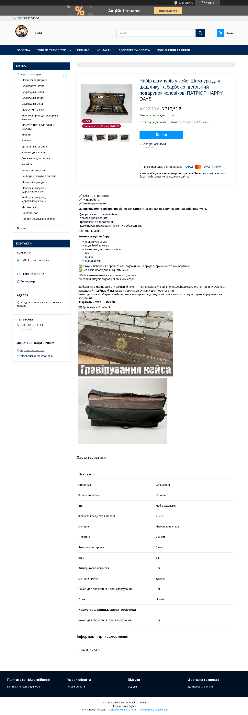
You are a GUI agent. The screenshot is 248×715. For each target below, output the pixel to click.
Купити (161, 134)
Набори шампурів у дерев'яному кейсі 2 (34, 199)
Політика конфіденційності (23, 686)
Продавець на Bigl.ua (124, 706)
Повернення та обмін (173, 50)
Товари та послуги (51, 50)
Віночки (26, 140)
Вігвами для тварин (34, 152)
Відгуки (22, 228)
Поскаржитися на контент (122, 709)
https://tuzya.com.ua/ (32, 350)
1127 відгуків (186, 2)
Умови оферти (76, 686)
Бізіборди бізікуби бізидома (39, 176)
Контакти (104, 50)
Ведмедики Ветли (33, 92)
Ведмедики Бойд (32, 103)
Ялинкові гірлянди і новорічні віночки (40, 117)
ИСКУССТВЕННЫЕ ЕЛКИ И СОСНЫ (38, 127)
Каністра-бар (30, 212)
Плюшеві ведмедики (34, 80)
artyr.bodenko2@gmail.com (37, 355)
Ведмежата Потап (33, 85)
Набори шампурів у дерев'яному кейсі (34, 190)
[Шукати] (200, 33)
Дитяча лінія (29, 207)
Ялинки (26, 134)
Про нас (83, 50)
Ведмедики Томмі (33, 97)
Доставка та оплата (134, 50)
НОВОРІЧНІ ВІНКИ (33, 109)
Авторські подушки (34, 170)
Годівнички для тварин (36, 158)
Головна (23, 50)
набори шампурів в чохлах (38, 218)
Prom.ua (142, 702)
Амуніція (27, 164)
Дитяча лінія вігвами (34, 146)
